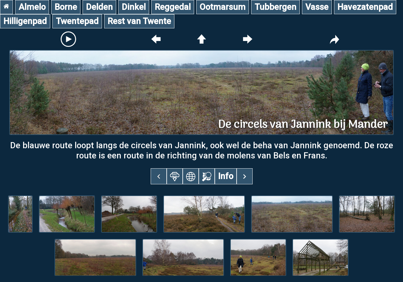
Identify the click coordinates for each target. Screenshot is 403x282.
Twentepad (77, 21)
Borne (66, 7)
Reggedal (173, 7)
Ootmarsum (223, 7)
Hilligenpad (25, 21)
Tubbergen (275, 7)
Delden (99, 7)
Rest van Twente (139, 21)
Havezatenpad (365, 7)
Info (225, 176)
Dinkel (134, 7)
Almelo (32, 7)
